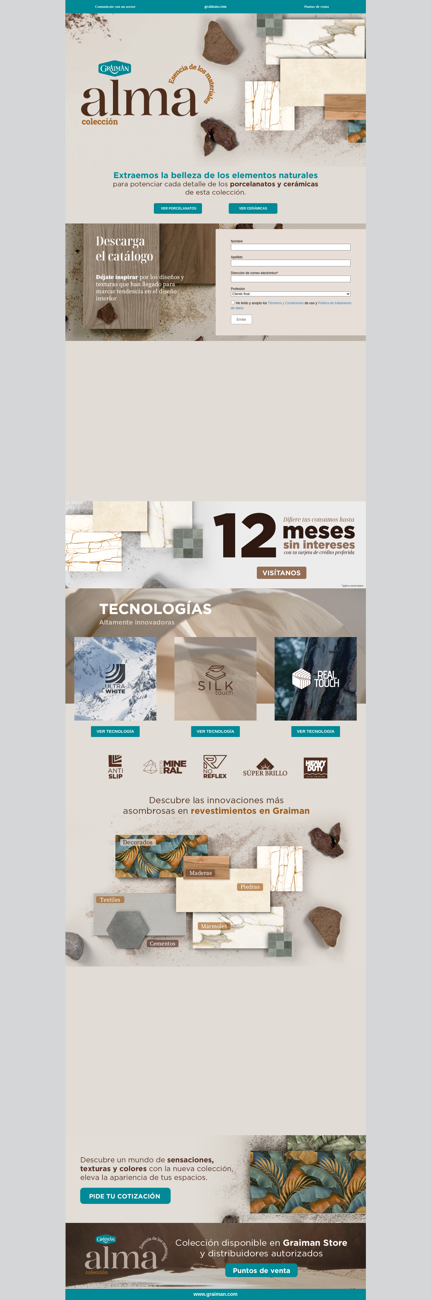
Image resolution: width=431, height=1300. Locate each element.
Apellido (237, 257)
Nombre (237, 241)
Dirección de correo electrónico (254, 273)
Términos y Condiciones (286, 303)
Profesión (238, 289)
